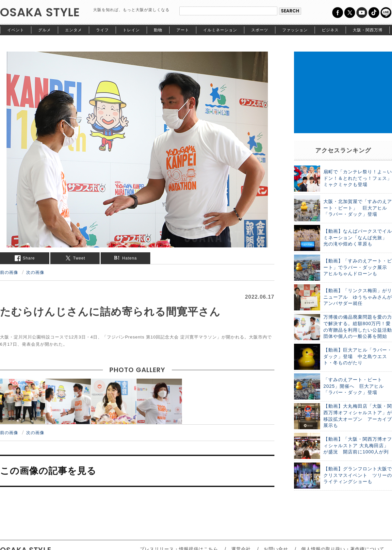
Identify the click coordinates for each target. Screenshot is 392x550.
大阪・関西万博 (368, 30)
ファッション (295, 30)
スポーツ (259, 30)
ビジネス (330, 30)
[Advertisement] (343, 92)
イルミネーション (220, 30)
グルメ (44, 30)
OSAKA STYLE (40, 12)
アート (182, 30)
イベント (15, 30)
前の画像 (9, 272)
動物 (158, 30)
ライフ (102, 30)
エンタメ (73, 30)
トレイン (131, 30)
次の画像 (35, 272)
